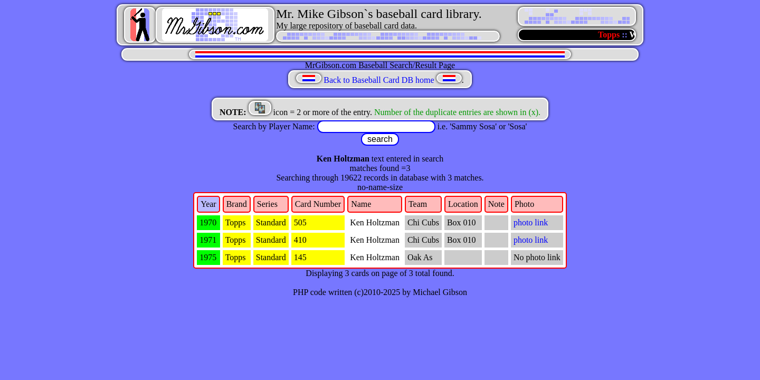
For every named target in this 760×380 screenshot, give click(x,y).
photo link (531, 222)
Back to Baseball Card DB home (378, 79)
